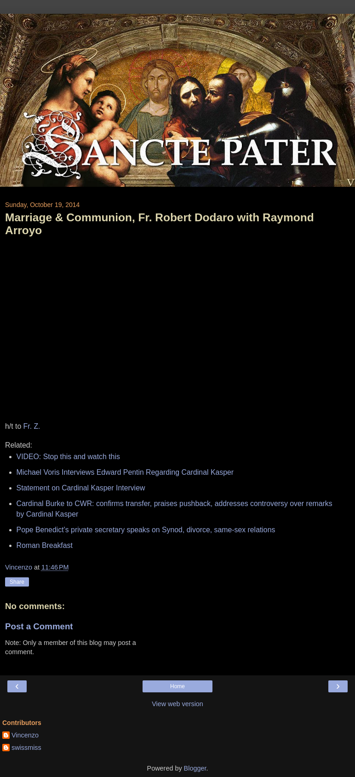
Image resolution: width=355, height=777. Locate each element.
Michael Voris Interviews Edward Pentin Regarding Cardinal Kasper (125, 472)
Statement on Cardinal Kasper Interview (81, 488)
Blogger (195, 768)
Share (17, 582)
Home (177, 686)
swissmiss (26, 747)
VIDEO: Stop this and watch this (68, 456)
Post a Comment (39, 626)
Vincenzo (25, 735)
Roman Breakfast (45, 545)
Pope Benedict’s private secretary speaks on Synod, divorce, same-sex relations (146, 530)
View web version (177, 704)
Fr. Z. (31, 426)
